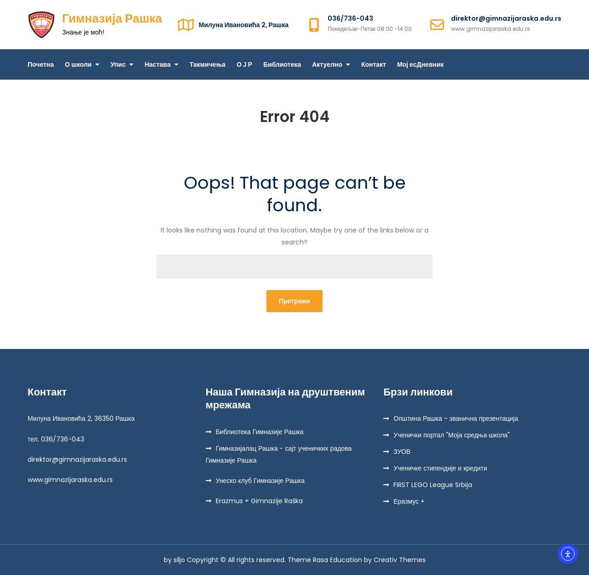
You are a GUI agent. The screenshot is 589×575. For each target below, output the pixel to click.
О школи (78, 64)
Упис (118, 64)
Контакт (373, 64)
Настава (157, 64)
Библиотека (282, 64)
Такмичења (207, 64)
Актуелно (327, 64)
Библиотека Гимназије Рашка (260, 431)
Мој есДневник (420, 64)
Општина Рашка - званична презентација (455, 418)
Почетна (41, 64)
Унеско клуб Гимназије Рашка (260, 480)
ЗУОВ (401, 451)
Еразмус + (409, 501)
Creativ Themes (400, 559)
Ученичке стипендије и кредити (440, 468)
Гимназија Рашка (112, 18)
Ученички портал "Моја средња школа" (451, 435)
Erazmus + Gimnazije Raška (259, 500)
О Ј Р (244, 64)
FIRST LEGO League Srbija (432, 484)
